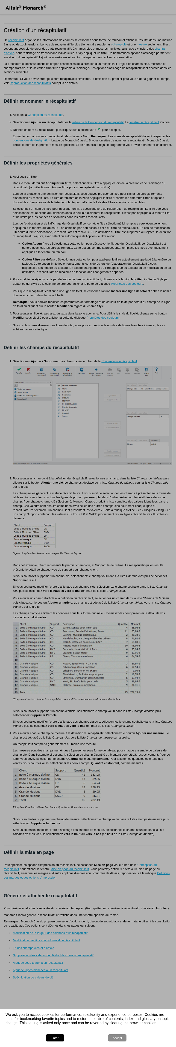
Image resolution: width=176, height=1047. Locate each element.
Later (54, 1038)
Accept (117, 1038)
